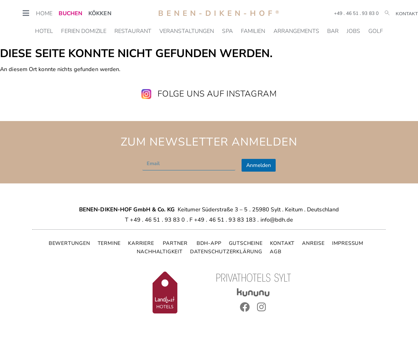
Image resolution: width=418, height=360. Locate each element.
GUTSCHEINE (246, 243)
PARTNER (176, 243)
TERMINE (109, 243)
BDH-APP (209, 243)
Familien (253, 31)
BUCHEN (70, 13)
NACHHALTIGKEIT (160, 251)
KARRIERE (141, 243)
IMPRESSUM (347, 243)
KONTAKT (282, 243)
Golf (375, 31)
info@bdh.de (276, 219)
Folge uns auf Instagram (217, 94)
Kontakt (407, 13)
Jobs (353, 31)
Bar (333, 31)
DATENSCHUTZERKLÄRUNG (226, 251)
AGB (275, 251)
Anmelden (258, 165)
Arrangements (296, 31)
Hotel (44, 31)
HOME (44, 13)
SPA (227, 31)
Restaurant (132, 31)
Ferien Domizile (83, 31)
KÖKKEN (99, 13)
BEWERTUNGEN (69, 243)
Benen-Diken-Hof (220, 13)
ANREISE (313, 243)
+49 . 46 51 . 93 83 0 (356, 13)
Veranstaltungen (186, 31)
